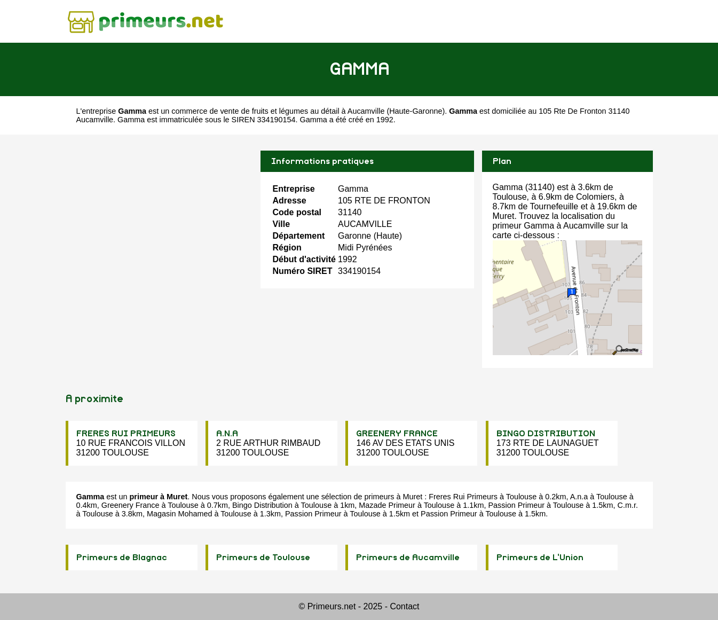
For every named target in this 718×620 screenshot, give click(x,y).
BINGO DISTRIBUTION (545, 433)
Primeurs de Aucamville (408, 557)
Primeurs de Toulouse (263, 557)
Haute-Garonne (415, 111)
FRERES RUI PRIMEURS (126, 433)
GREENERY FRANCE (397, 433)
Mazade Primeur (387, 505)
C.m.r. (628, 505)
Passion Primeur (516, 505)
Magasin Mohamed (179, 513)
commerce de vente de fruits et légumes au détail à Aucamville (277, 111)
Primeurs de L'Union (539, 557)
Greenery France (130, 505)
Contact (404, 606)
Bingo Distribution (262, 505)
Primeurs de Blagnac (121, 557)
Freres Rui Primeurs (463, 496)
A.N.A (227, 433)
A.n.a (579, 496)
